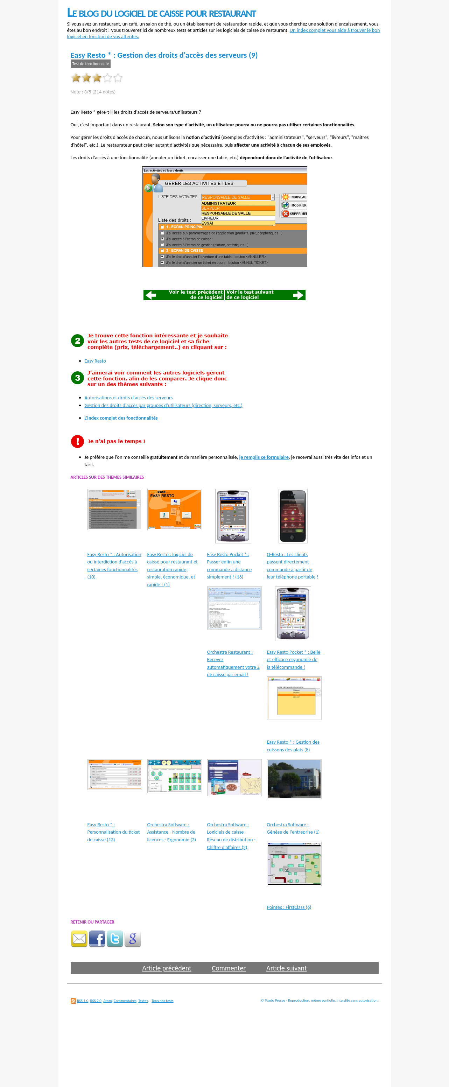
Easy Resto (95, 361)
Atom (107, 1000)
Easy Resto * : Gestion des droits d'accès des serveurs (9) (164, 55)
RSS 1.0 (82, 1000)
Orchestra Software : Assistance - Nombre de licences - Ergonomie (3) (171, 832)
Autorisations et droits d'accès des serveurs (129, 397)
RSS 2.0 (95, 1000)
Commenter (229, 968)
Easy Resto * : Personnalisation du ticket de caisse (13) (113, 832)
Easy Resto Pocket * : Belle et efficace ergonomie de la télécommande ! (294, 659)
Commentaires (125, 1000)
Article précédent (166, 968)
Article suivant (286, 968)
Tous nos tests (162, 1000)
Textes (143, 1000)
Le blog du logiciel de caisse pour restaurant (161, 12)
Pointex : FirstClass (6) (289, 907)
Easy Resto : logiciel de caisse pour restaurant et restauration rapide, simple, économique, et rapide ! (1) (172, 569)
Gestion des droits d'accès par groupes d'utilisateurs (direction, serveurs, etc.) (164, 405)
